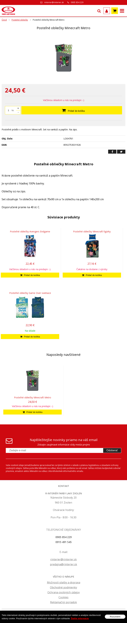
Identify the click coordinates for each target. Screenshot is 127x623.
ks (13, 110)
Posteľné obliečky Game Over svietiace (30, 293)
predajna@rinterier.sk (63, 564)
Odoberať (112, 450)
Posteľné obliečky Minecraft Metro (32, 397)
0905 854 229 (77, 2)
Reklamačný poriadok (63, 602)
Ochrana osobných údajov (63, 592)
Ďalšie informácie (80, 618)
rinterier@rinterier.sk (54, 2)
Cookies (63, 597)
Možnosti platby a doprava (63, 582)
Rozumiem (115, 616)
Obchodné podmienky (63, 587)
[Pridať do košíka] (30, 275)
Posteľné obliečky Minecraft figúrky (92, 231)
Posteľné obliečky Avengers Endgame (30, 231)
